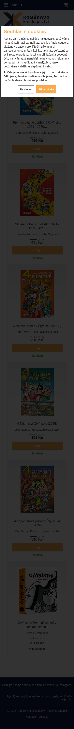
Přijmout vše (46, 89)
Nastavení (26, 89)
